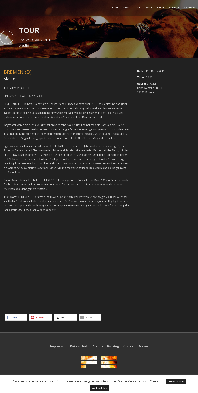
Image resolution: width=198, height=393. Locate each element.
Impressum (58, 346)
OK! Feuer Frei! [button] (176, 381)
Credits (98, 346)
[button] (16, 317)
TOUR (137, 7)
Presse (143, 346)
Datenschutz (79, 346)
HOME (115, 7)
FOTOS (160, 7)
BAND (149, 7)
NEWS (126, 7)
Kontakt (129, 346)
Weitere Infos (99, 388)
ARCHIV (188, 7)
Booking (113, 346)
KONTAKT (174, 7)
